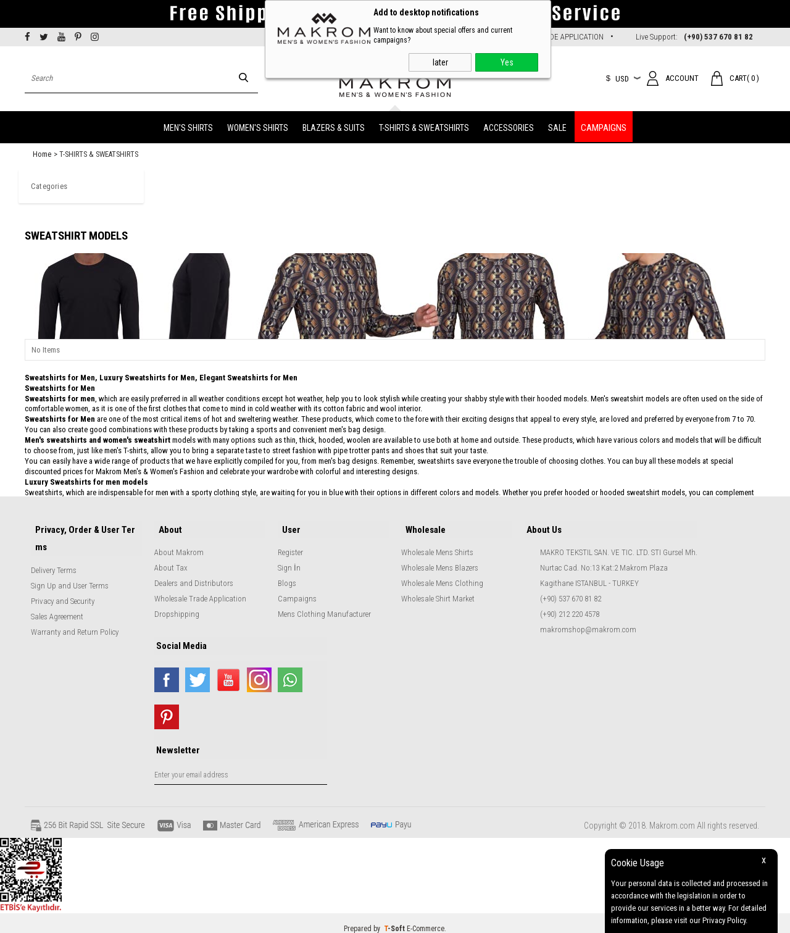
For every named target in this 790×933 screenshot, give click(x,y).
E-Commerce (425, 917)
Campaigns (297, 592)
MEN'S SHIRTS (188, 125)
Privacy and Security (62, 589)
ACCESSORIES (508, 125)
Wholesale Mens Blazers (439, 561)
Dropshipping (176, 608)
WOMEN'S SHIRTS (257, 125)
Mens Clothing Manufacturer (324, 608)
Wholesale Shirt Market (438, 592)
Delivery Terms (54, 558)
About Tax (171, 561)
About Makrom (179, 546)
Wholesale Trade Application (200, 592)
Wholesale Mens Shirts (437, 546)
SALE (557, 125)
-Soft (395, 917)
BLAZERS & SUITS (333, 125)
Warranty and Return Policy (74, 620)
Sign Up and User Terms (70, 574)
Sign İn (289, 561)
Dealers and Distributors (193, 577)
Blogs (287, 577)
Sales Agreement (57, 604)
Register (290, 546)
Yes (507, 62)
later (440, 62)
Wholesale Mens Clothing (442, 577)
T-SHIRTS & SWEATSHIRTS (424, 125)
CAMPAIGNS (603, 124)
